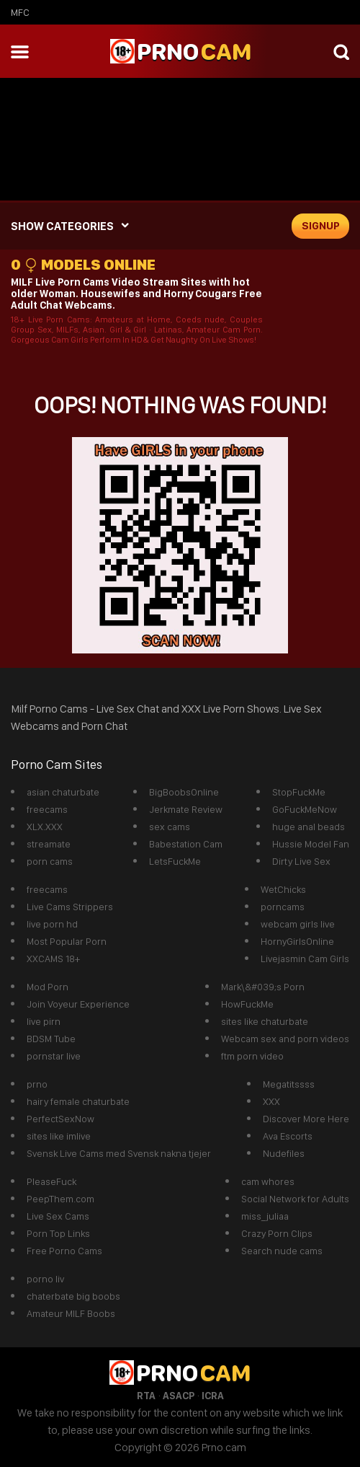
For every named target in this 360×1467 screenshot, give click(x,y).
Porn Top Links (58, 1233)
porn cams (50, 861)
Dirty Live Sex (301, 861)
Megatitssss (289, 1084)
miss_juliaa (265, 1216)
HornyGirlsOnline (297, 941)
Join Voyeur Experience (78, 1004)
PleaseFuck (51, 1181)
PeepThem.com (60, 1198)
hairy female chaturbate (78, 1101)
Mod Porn (47, 986)
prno (37, 1084)
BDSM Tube (51, 1038)
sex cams (169, 826)
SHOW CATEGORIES (62, 226)
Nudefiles (284, 1153)
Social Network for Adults (295, 1198)
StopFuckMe (298, 792)
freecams (47, 809)
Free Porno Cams (64, 1250)
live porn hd (52, 924)
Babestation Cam (185, 844)
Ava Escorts (287, 1136)
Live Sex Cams (58, 1216)
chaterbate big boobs (73, 1296)
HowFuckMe (247, 1004)
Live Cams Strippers (70, 906)
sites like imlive (59, 1136)
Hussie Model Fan (310, 844)
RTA (146, 1395)
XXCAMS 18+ (53, 958)
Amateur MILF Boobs (71, 1313)
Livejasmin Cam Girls (305, 958)
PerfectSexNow (60, 1118)
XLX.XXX (45, 826)
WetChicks (283, 889)
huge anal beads (308, 826)
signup (321, 225)
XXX (271, 1101)
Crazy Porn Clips (276, 1233)
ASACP (178, 1395)
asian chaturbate (63, 792)
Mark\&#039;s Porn (263, 986)
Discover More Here (306, 1118)
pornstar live (54, 1056)
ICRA (213, 1395)
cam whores (267, 1181)
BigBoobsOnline (184, 792)
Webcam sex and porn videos (285, 1038)
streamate (49, 844)
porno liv (45, 1279)
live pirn (43, 1021)
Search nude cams (282, 1250)
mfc (20, 12)
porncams (283, 906)
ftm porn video (252, 1056)
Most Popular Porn (67, 941)
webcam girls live (298, 924)
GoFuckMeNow (304, 809)
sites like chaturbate (264, 1021)
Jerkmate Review (185, 809)
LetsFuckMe (175, 861)
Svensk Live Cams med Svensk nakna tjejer (119, 1153)
